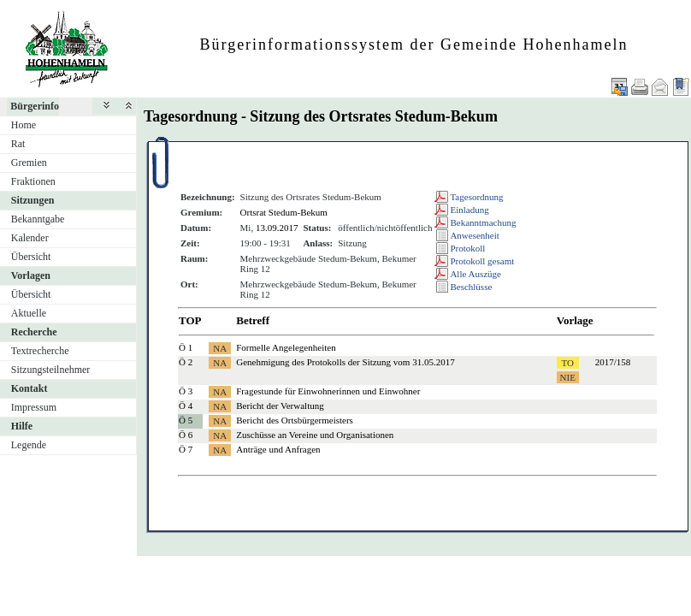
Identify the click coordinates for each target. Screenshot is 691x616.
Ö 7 (185, 449)
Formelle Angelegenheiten (285, 347)
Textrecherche (40, 351)
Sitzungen (33, 200)
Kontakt (29, 388)
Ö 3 (185, 391)
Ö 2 (185, 362)
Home (23, 125)
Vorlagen (30, 275)
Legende (28, 445)
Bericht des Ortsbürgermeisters (294, 420)
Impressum (33, 407)
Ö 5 (185, 420)
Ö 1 (185, 347)
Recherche (34, 332)
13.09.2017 (277, 227)
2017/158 (613, 362)
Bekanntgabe (38, 219)
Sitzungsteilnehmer (51, 370)
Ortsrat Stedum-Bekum (284, 212)
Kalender (30, 238)
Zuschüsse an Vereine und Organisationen (314, 434)
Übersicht (31, 257)
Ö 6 (185, 434)
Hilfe (21, 426)
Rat (18, 144)
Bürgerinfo (34, 106)
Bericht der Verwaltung (279, 405)
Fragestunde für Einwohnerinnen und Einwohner (328, 391)
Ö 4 (185, 405)
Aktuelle (28, 313)
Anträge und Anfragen (278, 449)
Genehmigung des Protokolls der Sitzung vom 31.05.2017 (345, 362)
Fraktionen (33, 181)
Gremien (29, 163)
